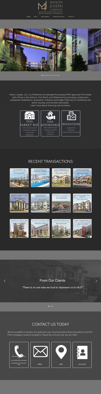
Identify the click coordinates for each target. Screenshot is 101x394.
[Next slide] (96, 50)
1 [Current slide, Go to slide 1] (42, 75)
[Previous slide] (5, 50)
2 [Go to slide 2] (43, 75)
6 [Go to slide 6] (51, 75)
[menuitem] (28, 16)
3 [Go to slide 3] (45, 75)
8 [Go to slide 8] (55, 75)
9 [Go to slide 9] (57, 75)
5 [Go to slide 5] (49, 75)
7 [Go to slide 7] (53, 75)
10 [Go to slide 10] (58, 75)
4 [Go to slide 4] (47, 75)
